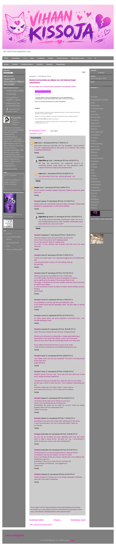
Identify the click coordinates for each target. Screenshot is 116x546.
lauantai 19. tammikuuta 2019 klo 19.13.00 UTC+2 (58, 201)
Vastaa (36, 153)
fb (95, 58)
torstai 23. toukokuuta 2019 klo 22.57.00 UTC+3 (57, 315)
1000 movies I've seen (77, 58)
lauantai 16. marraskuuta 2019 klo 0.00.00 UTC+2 (57, 398)
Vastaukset (40, 157)
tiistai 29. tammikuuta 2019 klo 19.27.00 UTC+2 (57, 273)
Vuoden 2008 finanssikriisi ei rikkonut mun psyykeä (13, 82)
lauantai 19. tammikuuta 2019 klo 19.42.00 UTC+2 (65, 217)
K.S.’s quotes (10, 175)
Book (8, 246)
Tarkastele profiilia (10, 169)
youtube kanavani (62, 58)
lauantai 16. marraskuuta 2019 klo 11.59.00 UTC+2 (58, 418)
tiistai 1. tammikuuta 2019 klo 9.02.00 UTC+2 (63, 160)
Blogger (72, 540)
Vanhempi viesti (78, 520)
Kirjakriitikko (11, 94)
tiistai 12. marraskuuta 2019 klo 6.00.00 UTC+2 (57, 356)
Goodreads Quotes (21, 189)
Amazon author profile (14, 249)
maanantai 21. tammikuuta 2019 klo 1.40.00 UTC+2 (58, 235)
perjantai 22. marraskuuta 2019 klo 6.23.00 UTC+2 (58, 474)
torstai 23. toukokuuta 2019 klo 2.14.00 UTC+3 (57, 300)
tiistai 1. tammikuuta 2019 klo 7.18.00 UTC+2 (53, 143)
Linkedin (50, 58)
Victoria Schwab (10, 184)
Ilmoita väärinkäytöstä (14, 535)
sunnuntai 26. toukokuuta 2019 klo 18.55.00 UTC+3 (58, 329)
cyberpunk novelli (12, 243)
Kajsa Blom (42, 160)
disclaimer (40, 64)
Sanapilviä (49, 64)
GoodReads (41, 58)
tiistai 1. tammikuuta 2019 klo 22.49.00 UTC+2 (57, 173)
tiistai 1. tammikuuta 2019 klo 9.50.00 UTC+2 (55, 187)
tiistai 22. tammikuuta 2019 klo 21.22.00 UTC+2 (57, 255)
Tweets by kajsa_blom (98, 78)
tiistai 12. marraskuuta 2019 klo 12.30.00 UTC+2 (57, 371)
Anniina (36, 187)
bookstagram (15, 58)
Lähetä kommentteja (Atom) (42, 525)
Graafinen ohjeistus (27, 64)
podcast (8, 233)
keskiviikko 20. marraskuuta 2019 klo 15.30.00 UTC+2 (59, 434)
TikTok (6, 58)
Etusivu (6, 64)
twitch (32, 58)
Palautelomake (60, 64)
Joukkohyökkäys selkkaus (15, 91)
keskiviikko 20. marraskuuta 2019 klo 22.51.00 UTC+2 (59, 450)
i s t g (25, 58)
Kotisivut (15, 64)
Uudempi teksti (36, 520)
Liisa (35, 143)
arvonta (39, 134)
